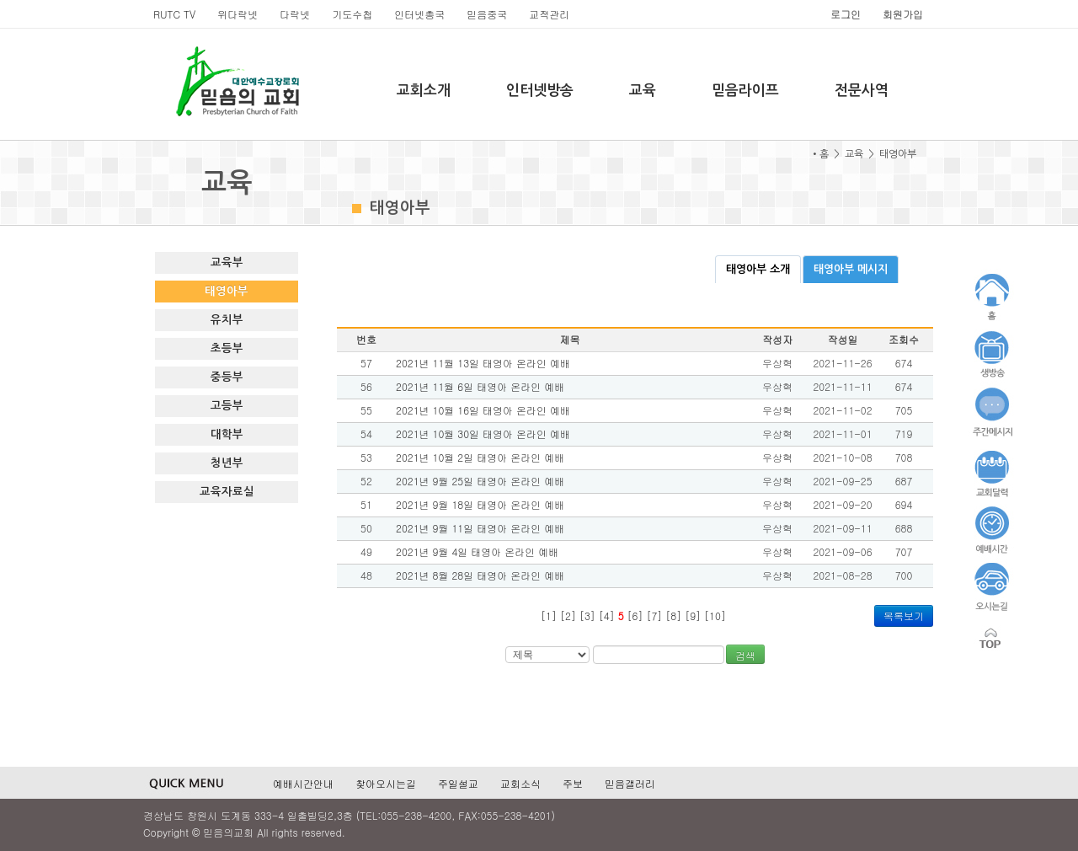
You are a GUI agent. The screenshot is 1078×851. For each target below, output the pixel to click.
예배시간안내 (303, 783)
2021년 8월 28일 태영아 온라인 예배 (480, 575)
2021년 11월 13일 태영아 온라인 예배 (483, 363)
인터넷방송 (540, 90)
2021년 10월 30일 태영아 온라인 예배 (483, 433)
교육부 (227, 262)
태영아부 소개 (758, 269)
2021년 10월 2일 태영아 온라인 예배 (480, 457)
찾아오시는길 (385, 783)
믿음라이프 (745, 90)
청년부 (227, 463)
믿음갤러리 (630, 783)
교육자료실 (227, 491)
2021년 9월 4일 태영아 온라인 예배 (477, 551)
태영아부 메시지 (851, 269)
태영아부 (226, 291)
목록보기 (903, 615)
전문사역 (862, 90)
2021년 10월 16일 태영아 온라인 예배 (483, 410)
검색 (745, 655)
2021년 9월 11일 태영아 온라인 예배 (480, 528)
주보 (573, 783)
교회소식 (520, 783)
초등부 (227, 348)
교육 (642, 90)
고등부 (227, 405)
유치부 (227, 319)
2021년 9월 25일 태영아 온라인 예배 (480, 481)
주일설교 (458, 783)
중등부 (227, 377)
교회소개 (424, 90)
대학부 (227, 434)
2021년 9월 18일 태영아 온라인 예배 (480, 504)
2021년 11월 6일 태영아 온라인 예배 (480, 386)
